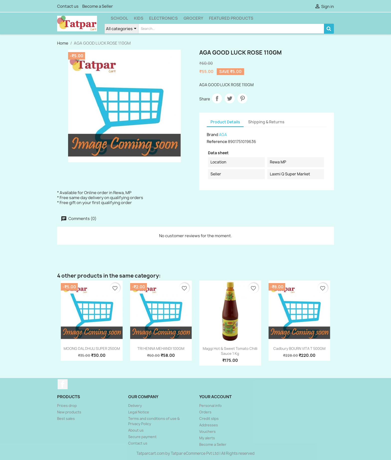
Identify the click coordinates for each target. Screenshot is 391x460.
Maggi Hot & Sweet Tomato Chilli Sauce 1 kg (230, 351)
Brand (212, 134)
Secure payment (142, 436)
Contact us (68, 6)
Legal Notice (138, 412)
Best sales (66, 418)
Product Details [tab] (225, 122)
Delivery (135, 405)
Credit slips (209, 418)
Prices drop (67, 405)
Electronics (163, 18)
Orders (205, 412)
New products (69, 412)
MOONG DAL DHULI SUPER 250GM (92, 348)
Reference (217, 141)
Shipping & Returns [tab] (266, 122)
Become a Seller (97, 6)
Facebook (63, 384)
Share (217, 98)
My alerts (207, 438)
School (119, 18)
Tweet (230, 98)
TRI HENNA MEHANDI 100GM (160, 348)
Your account (215, 396)
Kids (138, 18)
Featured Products (231, 18)
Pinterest (242, 98)
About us (136, 430)
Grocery (193, 18)
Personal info (210, 405)
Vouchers (207, 431)
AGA (223, 134)
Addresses (208, 425)
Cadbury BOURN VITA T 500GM (299, 348)
